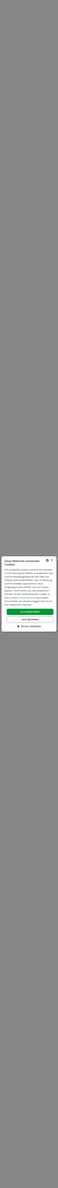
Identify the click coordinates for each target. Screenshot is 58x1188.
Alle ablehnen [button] (30, 619)
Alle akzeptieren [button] (30, 611)
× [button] (51, 560)
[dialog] (29, 594)
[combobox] (47, 560)
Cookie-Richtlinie (27, 597)
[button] (29, 626)
